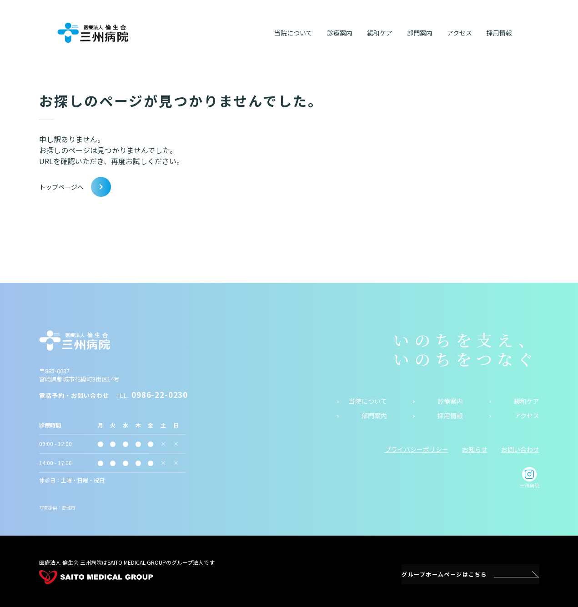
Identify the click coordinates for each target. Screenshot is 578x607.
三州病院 (529, 478)
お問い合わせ (520, 449)
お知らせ (475, 449)
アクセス (526, 415)
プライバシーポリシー (416, 449)
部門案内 (374, 415)
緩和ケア (526, 400)
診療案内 (450, 400)
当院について (368, 400)
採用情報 (450, 415)
